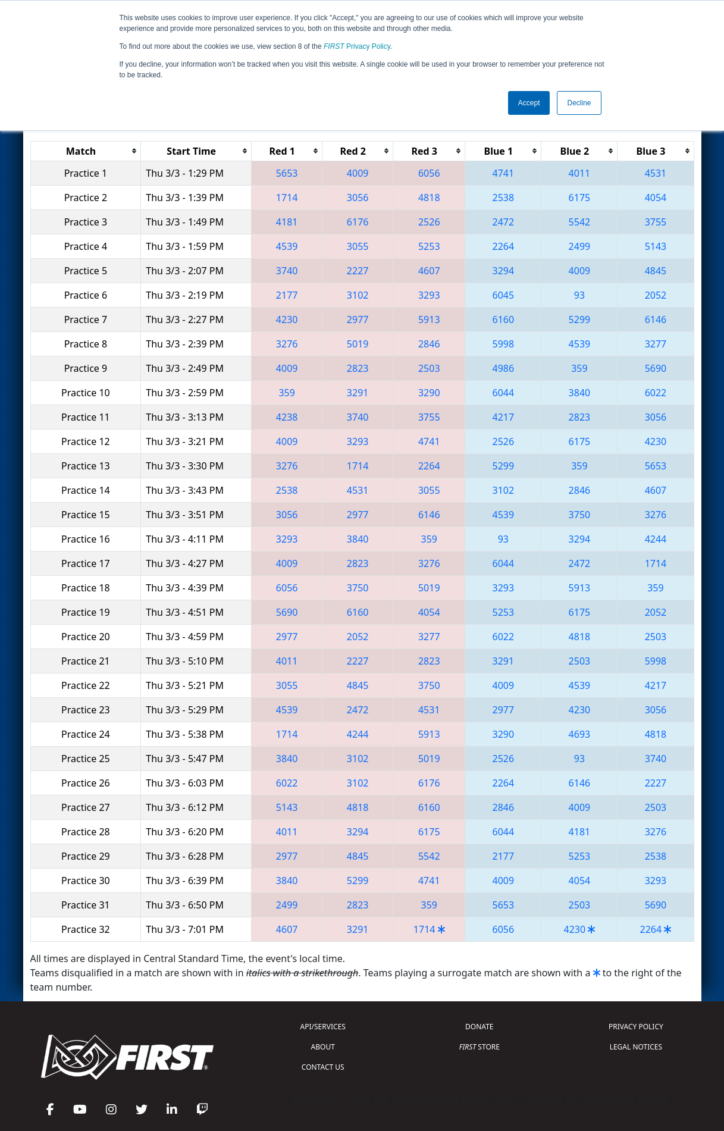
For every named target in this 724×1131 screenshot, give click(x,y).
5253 (429, 246)
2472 (504, 221)
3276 (287, 343)
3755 (656, 221)
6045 (504, 295)
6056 (429, 173)
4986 (504, 368)
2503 (429, 368)
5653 (287, 173)
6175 (580, 197)
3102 (358, 295)
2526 (429, 221)
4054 (656, 197)
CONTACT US (323, 1067)
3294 (504, 270)
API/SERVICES (323, 1027)
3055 (358, 246)
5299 (580, 319)
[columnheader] (85, 151)
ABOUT (323, 1047)
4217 (504, 417)
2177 (287, 295)
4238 (287, 417)
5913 (429, 319)
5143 (656, 246)
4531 (656, 173)
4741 (504, 173)
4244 (656, 539)
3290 (429, 392)
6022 (656, 392)
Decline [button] (579, 103)
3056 (358, 197)
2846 (429, 343)
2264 (504, 246)
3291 (358, 392)
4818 (429, 197)
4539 (287, 246)
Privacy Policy (357, 46)
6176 (358, 221)
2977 (358, 319)
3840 (580, 392)
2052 (656, 295)
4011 (580, 173)
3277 (656, 343)
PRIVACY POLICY (636, 1027)
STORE (479, 1047)
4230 (287, 319)
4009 (358, 173)
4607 (429, 270)
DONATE (479, 1027)
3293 (429, 295)
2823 (358, 368)
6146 (656, 319)
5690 (656, 368)
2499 (580, 246)
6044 (504, 392)
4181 (287, 221)
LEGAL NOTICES (636, 1047)
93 (579, 295)
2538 (504, 197)
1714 (287, 197)
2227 (358, 270)
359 (579, 368)
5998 (504, 343)
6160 (504, 319)
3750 (580, 514)
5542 (580, 221)
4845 (656, 270)
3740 (287, 270)
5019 (358, 343)
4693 (580, 734)
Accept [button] (529, 103)
